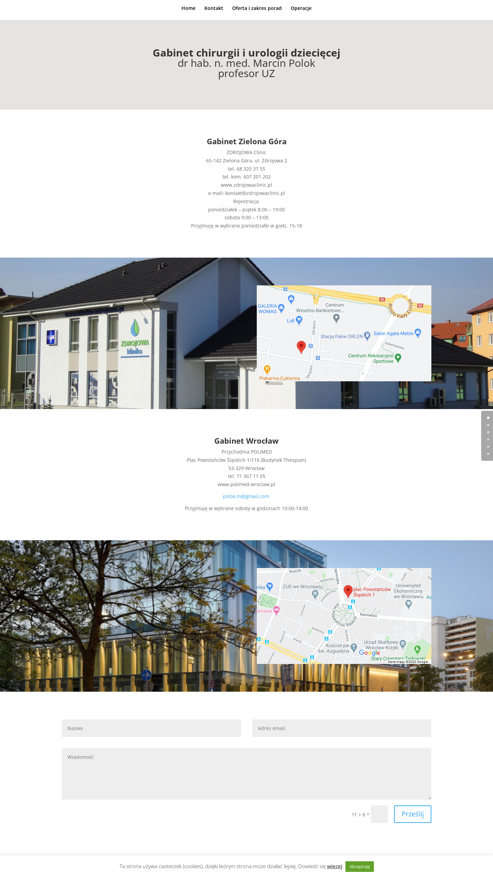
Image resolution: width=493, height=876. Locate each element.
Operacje (301, 8)
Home (188, 8)
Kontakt (213, 8)
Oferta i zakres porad (257, 8)
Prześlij (413, 813)
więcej (334, 866)
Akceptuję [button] (360, 866)
